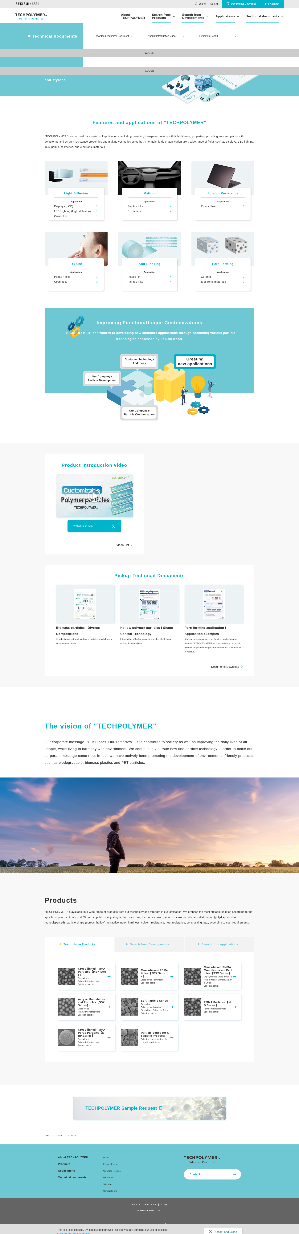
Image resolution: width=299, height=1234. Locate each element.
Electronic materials (213, 281)
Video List (122, 544)
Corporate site (110, 1191)
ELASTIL (136, 1205)
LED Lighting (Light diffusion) (72, 211)
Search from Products (161, 16)
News (106, 1157)
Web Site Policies (112, 1171)
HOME (48, 1140)
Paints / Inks (135, 206)
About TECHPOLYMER (133, 16)
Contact (195, 1174)
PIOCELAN (150, 1205)
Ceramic (206, 276)
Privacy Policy (110, 1164)
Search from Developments (193, 16)
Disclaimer (108, 1177)
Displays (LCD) (63, 206)
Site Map (107, 1184)
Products (64, 1164)
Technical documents (262, 16)
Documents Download (225, 671)
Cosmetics (60, 216)
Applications (225, 16)
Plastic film (134, 276)
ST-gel (164, 1205)
